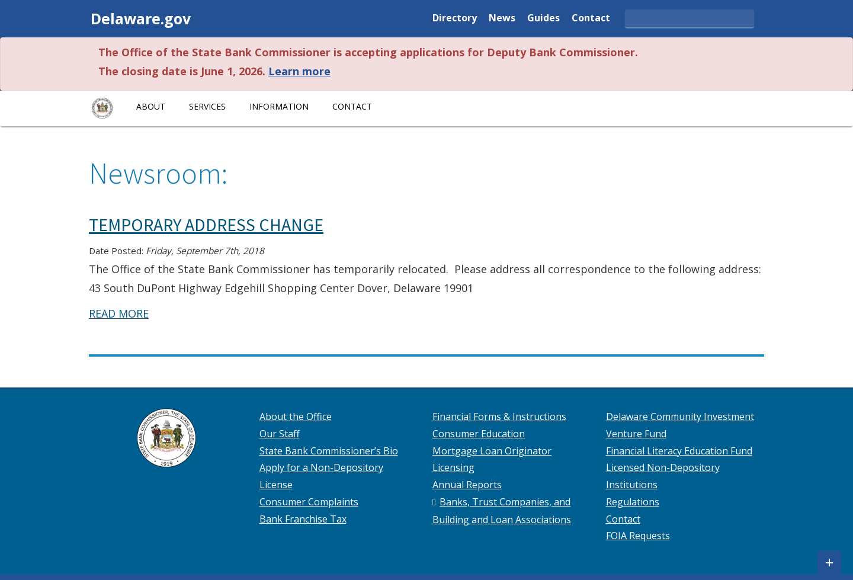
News (502, 18)
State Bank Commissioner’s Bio (328, 450)
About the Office (295, 416)
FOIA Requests (638, 535)
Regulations (632, 501)
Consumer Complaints (308, 501)
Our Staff (279, 433)
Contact (591, 18)
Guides (543, 18)
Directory (454, 18)
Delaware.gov (141, 18)
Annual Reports (467, 484)
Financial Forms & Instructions (499, 416)
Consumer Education (478, 433)
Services (207, 106)
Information (279, 106)
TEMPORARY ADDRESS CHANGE (206, 224)
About (150, 106)
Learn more (299, 71)
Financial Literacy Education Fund (679, 450)
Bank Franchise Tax (303, 518)
